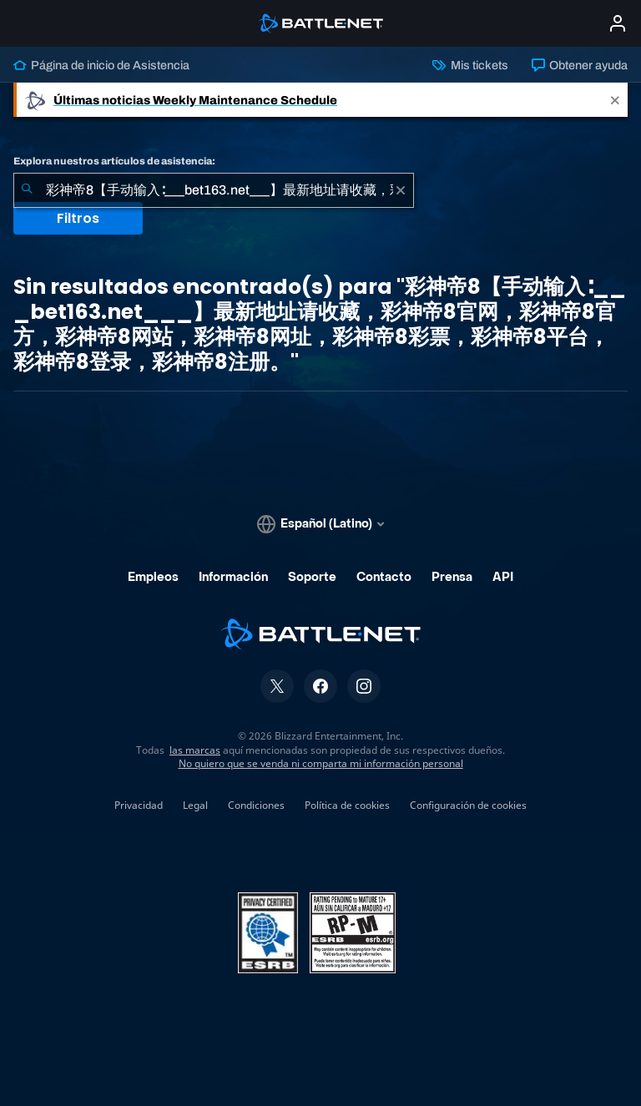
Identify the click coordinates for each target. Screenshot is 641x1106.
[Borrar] (400, 190)
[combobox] (213, 190)
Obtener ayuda (580, 65)
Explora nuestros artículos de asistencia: (114, 161)
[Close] (615, 100)
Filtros (78, 218)
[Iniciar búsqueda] (26, 190)
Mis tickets (469, 65)
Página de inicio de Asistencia (101, 65)
